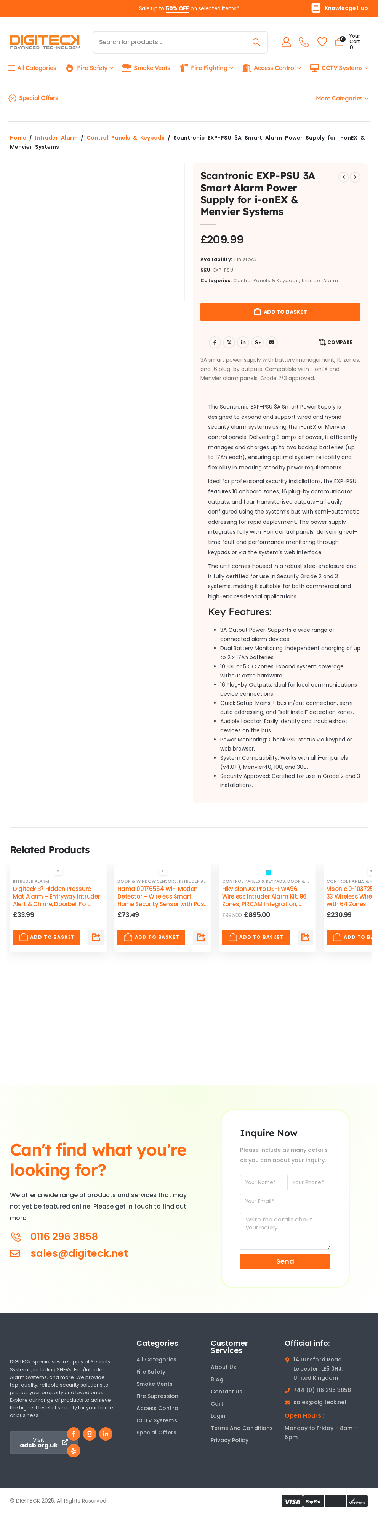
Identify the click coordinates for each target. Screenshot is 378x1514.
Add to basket (285, 312)
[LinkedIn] (105, 1434)
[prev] (343, 177)
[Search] (255, 42)
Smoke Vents (146, 68)
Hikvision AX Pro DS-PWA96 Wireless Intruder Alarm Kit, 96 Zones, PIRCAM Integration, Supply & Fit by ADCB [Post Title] (264, 900)
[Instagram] (89, 1434)
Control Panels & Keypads (125, 138)
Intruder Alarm (56, 138)
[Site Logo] (44, 42)
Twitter (229, 342)
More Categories (339, 98)
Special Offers (33, 98)
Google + (257, 342)
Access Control (268, 68)
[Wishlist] (321, 42)
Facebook (215, 342)
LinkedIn (243, 342)
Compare (339, 342)
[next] (355, 177)
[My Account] (285, 42)
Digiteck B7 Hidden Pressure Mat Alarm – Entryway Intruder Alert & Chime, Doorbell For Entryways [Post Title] (56, 900)
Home (18, 138)
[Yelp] (73, 1450)
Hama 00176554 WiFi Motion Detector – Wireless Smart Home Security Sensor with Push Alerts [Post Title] (162, 900)
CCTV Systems (335, 68)
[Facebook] (73, 1434)
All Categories (32, 68)
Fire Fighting (203, 68)
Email (272, 342)
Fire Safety (86, 68)
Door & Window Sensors (147, 881)
